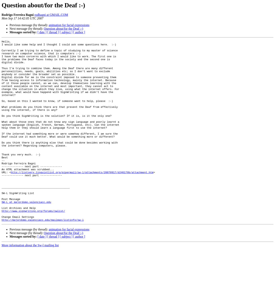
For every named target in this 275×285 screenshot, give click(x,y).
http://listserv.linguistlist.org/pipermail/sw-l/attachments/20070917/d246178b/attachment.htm (82, 199)
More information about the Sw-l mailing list (30, 281)
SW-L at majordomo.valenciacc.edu (26, 234)
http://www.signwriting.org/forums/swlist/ (33, 245)
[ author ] (79, 32)
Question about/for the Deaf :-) (63, 28)
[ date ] (42, 32)
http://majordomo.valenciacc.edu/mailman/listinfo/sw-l (43, 256)
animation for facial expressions (69, 25)
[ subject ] (66, 32)
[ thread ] (53, 32)
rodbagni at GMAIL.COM (51, 14)
